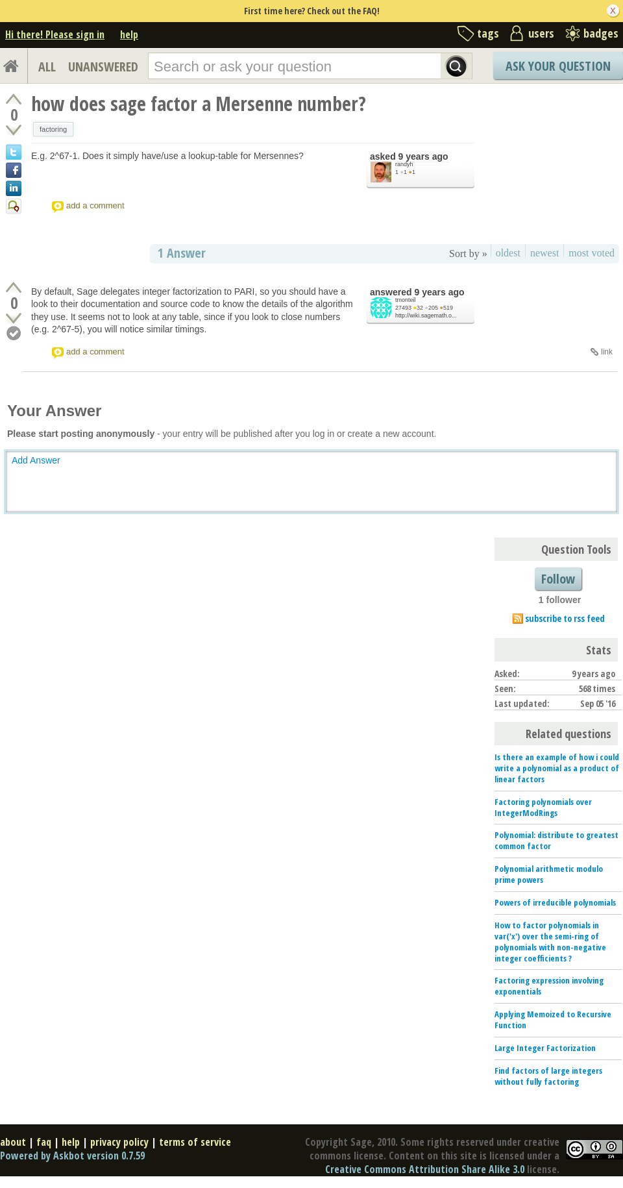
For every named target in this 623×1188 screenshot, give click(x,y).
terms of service (195, 1142)
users (541, 33)
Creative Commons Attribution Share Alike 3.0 (424, 1169)
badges (600, 33)
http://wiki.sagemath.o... (426, 315)
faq (43, 1142)
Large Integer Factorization (545, 1048)
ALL (47, 66)
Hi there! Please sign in (54, 34)
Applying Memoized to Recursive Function (553, 1019)
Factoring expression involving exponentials (549, 985)
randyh (404, 164)
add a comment (95, 205)
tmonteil (405, 300)
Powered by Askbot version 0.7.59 (72, 1155)
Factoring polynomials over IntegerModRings (543, 807)
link (607, 351)
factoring (53, 129)
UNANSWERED (103, 66)
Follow (558, 579)
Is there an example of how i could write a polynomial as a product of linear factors (557, 768)
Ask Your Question (558, 66)
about (13, 1142)
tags (488, 33)
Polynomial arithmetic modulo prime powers (549, 874)
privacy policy (119, 1142)
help (129, 34)
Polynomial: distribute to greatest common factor (556, 840)
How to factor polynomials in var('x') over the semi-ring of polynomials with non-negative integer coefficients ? (550, 941)
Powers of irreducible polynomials (555, 902)
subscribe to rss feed (565, 618)
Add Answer (36, 460)
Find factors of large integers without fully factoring (548, 1076)
